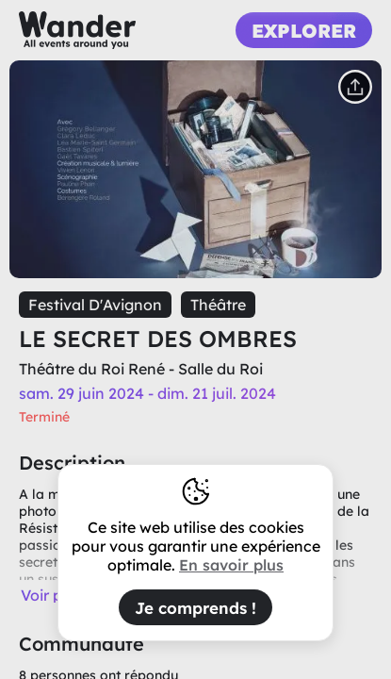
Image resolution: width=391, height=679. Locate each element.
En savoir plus (231, 564)
